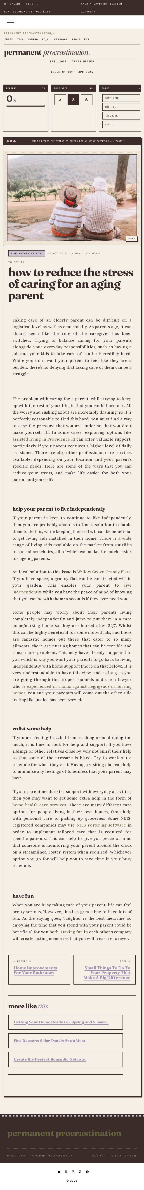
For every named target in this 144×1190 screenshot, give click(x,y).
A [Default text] (73, 99)
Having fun (72, 932)
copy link (112, 98)
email (109, 124)
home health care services (39, 805)
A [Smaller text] (60, 99)
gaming (33, 39)
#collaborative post (27, 253)
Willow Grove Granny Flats (103, 572)
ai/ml (46, 39)
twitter (110, 106)
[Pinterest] (66, 1172)
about (76, 39)
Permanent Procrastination (64, 1133)
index (9, 39)
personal (61, 39)
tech (20, 39)
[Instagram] (73, 1172)
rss (86, 39)
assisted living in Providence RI (43, 439)
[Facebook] (87, 1172)
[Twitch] (80, 1172)
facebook (111, 115)
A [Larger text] (86, 99)
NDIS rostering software (101, 825)
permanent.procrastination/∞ (29, 33)
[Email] (59, 1172)
